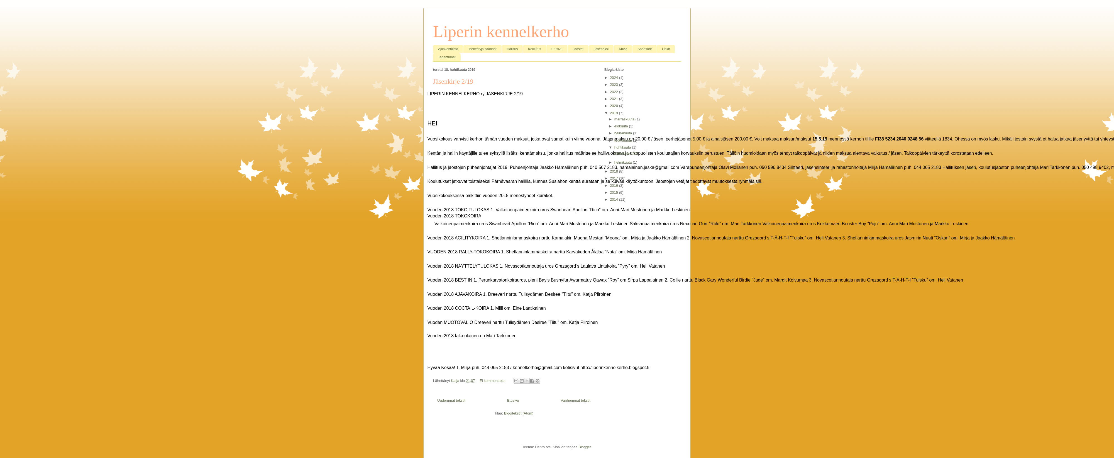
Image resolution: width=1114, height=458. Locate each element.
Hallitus (512, 49)
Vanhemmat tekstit (575, 400)
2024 (614, 78)
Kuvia (623, 49)
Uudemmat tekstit (451, 400)
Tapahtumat (447, 57)
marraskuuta (625, 119)
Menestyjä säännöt (482, 49)
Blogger (584, 447)
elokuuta (621, 126)
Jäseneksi (601, 49)
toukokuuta (623, 140)
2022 (614, 92)
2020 (614, 106)
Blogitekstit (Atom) (518, 413)
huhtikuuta (623, 147)
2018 (614, 171)
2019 (614, 113)
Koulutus (534, 49)
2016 (614, 185)
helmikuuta (623, 162)
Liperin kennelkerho (501, 31)
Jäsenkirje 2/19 (453, 81)
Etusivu (556, 49)
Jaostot (578, 49)
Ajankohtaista (448, 49)
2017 (614, 178)
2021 (614, 99)
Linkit (666, 49)
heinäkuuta (623, 133)
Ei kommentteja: (493, 381)
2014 (614, 199)
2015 (614, 192)
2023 (614, 85)
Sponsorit (644, 49)
